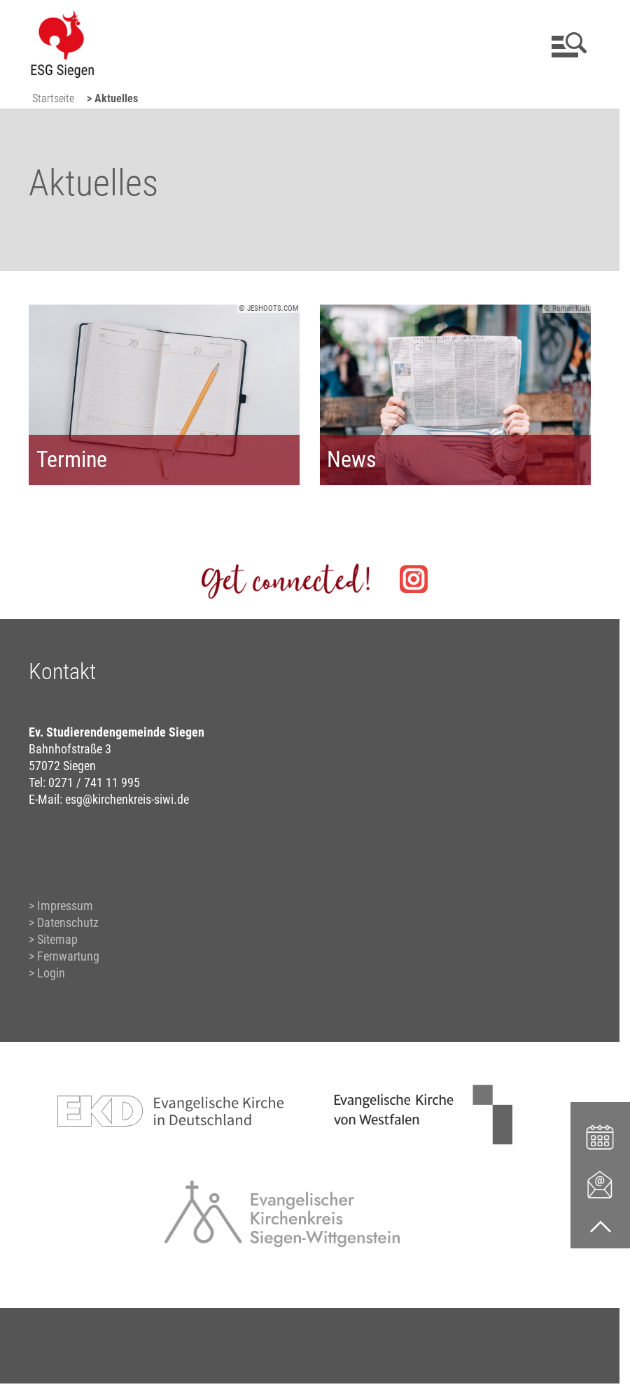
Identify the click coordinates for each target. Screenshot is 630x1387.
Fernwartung (68, 956)
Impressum (65, 905)
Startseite (53, 98)
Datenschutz (68, 922)
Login (51, 973)
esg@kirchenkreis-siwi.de (127, 799)
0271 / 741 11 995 (94, 782)
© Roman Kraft (566, 309)
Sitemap (57, 939)
